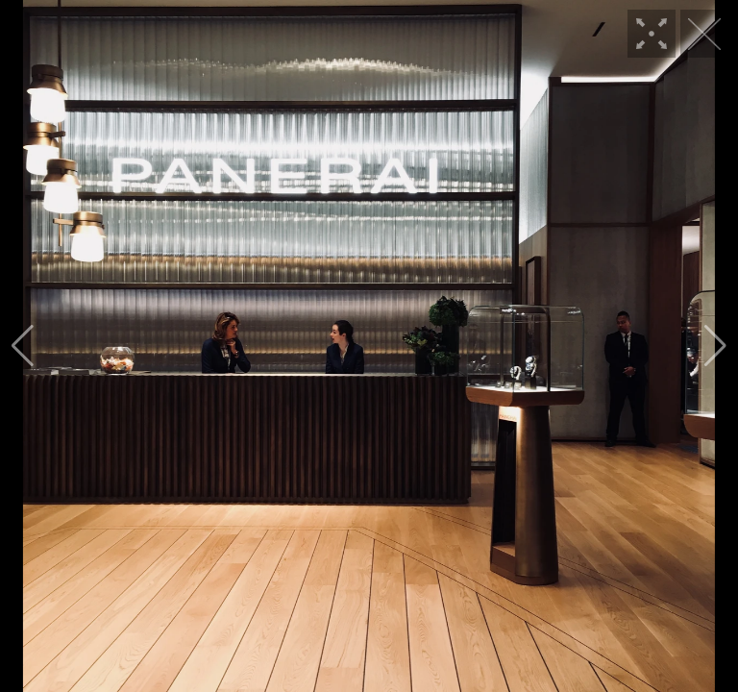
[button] (23, 346)
